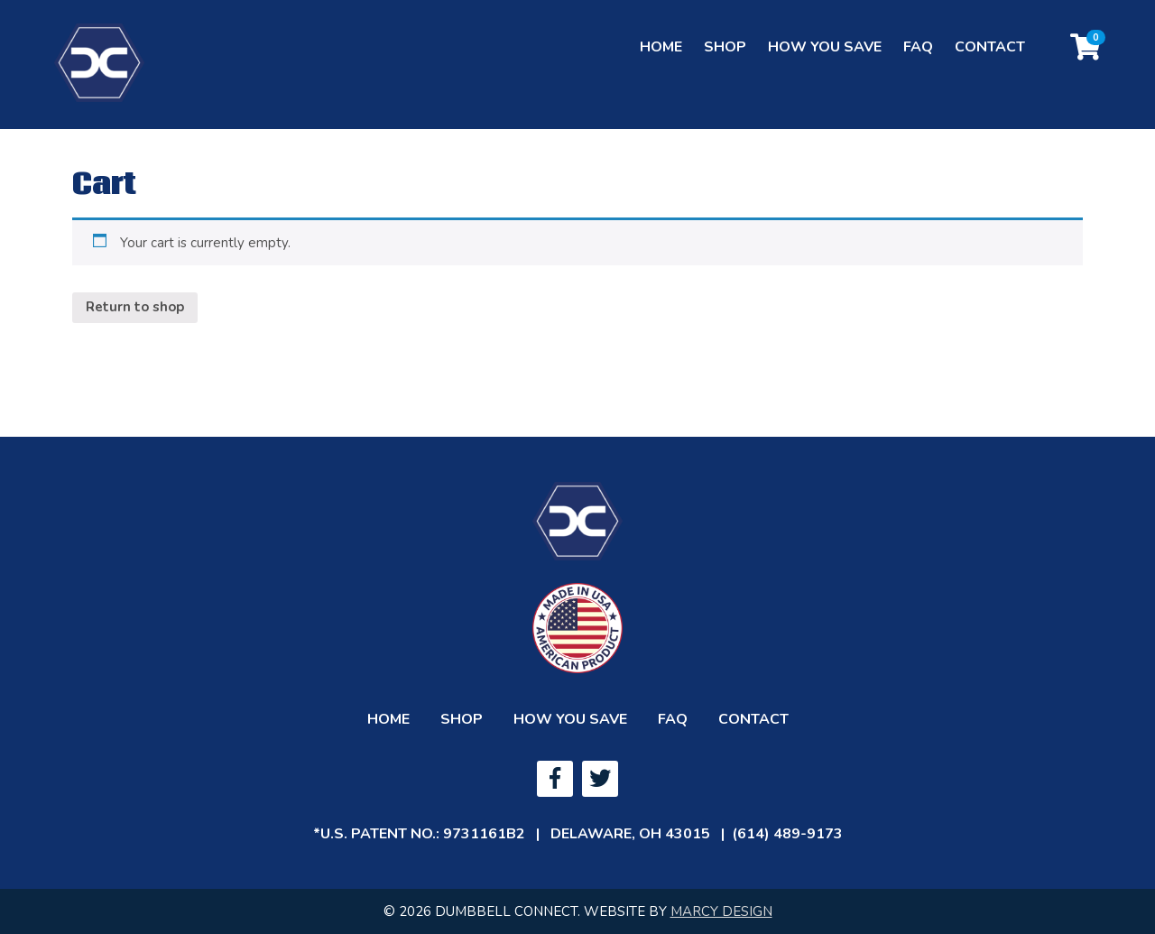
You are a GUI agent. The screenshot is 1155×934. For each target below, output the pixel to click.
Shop (725, 59)
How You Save (825, 59)
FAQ (918, 59)
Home (661, 59)
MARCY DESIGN (721, 911)
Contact (990, 59)
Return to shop (135, 307)
